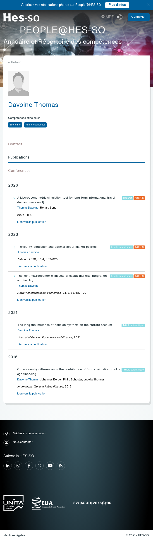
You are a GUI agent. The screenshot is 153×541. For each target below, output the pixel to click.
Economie (15, 125)
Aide (107, 17)
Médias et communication (24, 434)
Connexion (138, 16)
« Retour (14, 62)
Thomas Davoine (27, 208)
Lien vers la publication (31, 222)
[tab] (76, 145)
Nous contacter (17, 443)
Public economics (35, 125)
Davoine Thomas (28, 330)
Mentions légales (14, 535)
